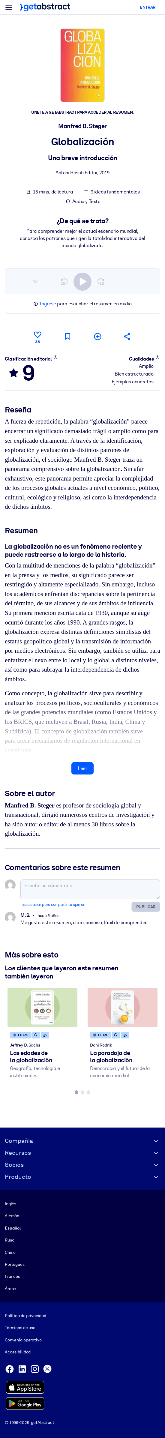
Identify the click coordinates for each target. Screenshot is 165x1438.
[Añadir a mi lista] (98, 336)
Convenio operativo (23, 1339)
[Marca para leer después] (68, 336)
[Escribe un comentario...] (90, 889)
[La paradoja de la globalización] (123, 1007)
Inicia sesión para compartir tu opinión (52, 904)
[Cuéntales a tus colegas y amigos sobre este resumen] (128, 336)
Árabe (10, 1288)
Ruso (9, 1240)
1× (35, 281)
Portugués (15, 1264)
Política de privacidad (25, 1315)
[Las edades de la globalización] (42, 1007)
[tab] (76, 1092)
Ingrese (48, 304)
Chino (10, 1252)
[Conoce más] (55, 357)
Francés (12, 1276)
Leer (82, 768)
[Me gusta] (38, 336)
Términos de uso (20, 1327)
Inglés (10, 1203)
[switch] (83, 281)
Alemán (12, 1215)
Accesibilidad (18, 1352)
